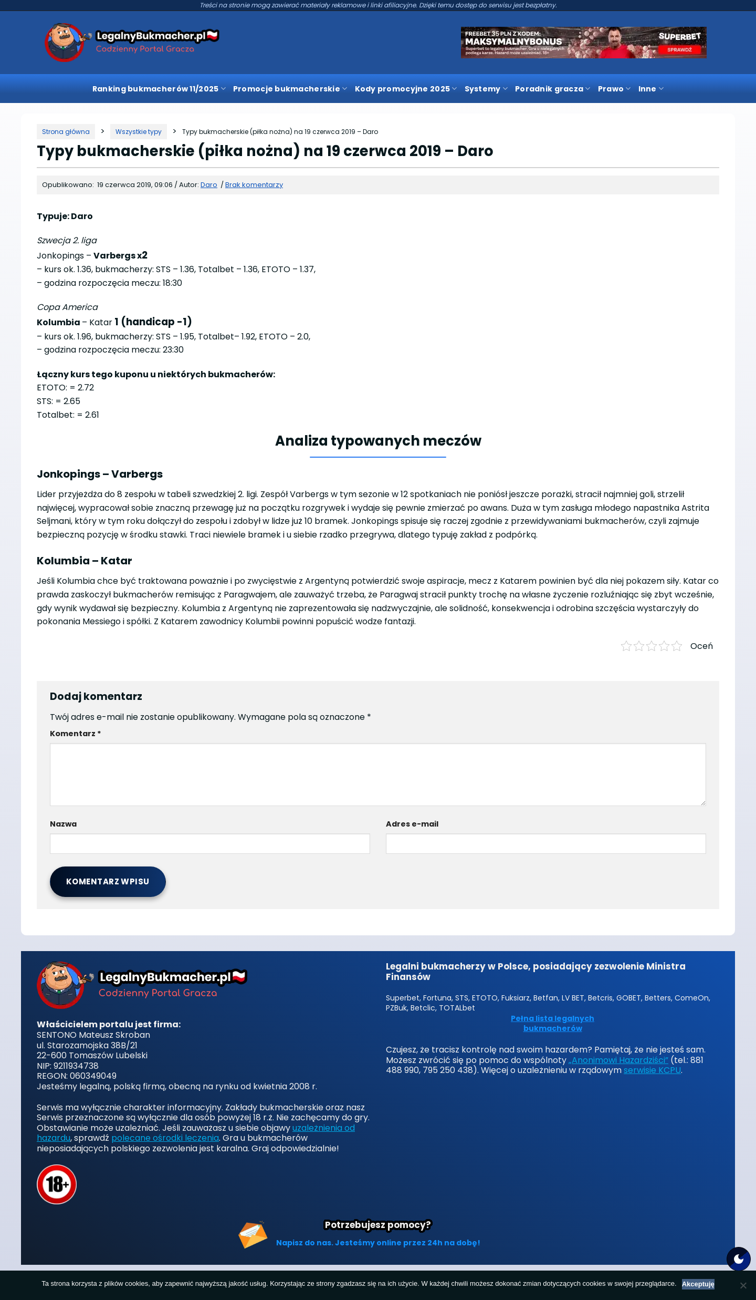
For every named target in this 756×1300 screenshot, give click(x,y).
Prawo (614, 89)
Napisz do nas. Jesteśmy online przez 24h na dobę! (378, 1242)
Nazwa (63, 824)
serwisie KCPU (652, 1070)
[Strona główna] (66, 131)
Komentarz (75, 733)
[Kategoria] (138, 131)
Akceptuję (698, 1284)
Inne (651, 89)
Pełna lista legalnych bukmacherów (552, 1024)
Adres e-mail (412, 824)
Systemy (486, 89)
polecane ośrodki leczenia (165, 1138)
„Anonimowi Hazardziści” (618, 1060)
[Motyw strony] (739, 1259)
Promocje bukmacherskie (290, 89)
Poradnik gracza (553, 89)
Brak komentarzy (254, 185)
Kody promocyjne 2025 (406, 89)
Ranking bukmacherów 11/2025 (159, 89)
